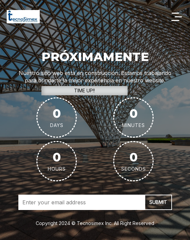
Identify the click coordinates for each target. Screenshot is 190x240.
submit (158, 202)
